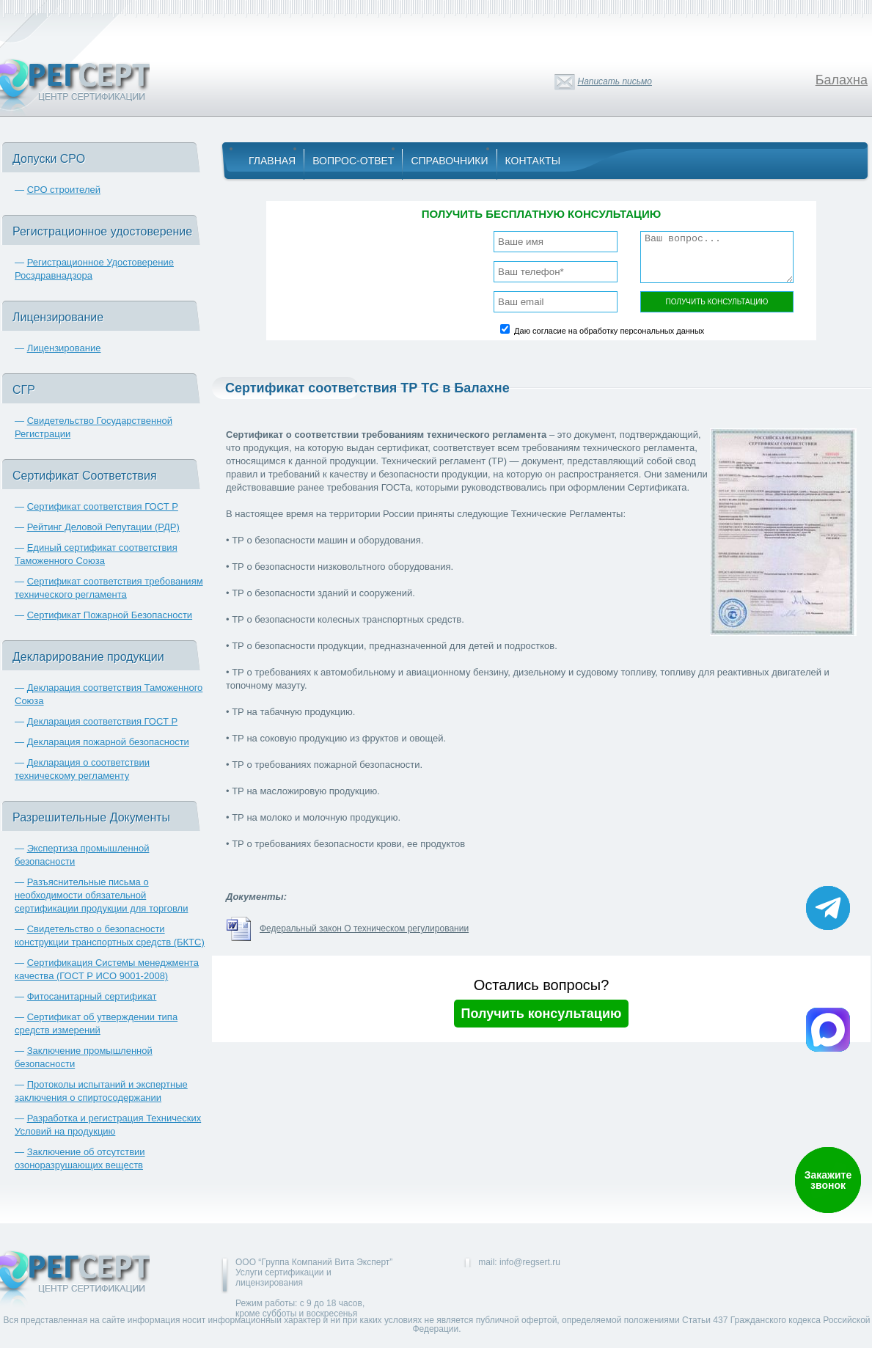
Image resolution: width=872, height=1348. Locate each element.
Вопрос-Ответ (353, 160)
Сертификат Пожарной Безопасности (110, 614)
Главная (272, 160)
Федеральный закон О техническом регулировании (364, 928)
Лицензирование (64, 348)
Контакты (533, 160)
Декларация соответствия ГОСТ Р (102, 721)
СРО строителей (63, 189)
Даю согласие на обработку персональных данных (609, 330)
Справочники (449, 160)
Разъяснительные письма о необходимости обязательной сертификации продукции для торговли (101, 895)
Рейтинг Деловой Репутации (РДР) (103, 526)
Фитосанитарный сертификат (92, 996)
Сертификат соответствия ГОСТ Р (102, 506)
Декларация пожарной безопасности (108, 741)
